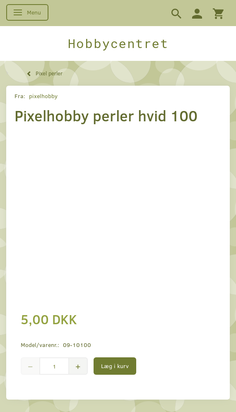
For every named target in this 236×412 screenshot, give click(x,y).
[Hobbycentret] (118, 43)
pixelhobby (43, 96)
